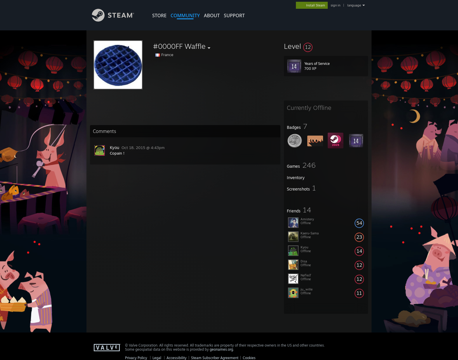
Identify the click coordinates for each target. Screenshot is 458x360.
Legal (156, 358)
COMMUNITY (185, 15)
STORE (159, 15)
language (354, 5)
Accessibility (176, 358)
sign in (335, 5)
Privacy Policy (136, 358)
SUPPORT (234, 15)
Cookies (249, 358)
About (212, 15)
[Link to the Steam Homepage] (117, 20)
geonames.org (221, 349)
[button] (326, 46)
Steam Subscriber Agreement (214, 358)
